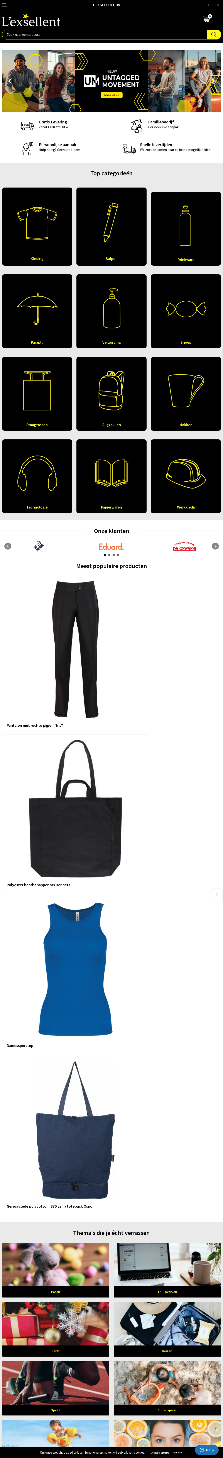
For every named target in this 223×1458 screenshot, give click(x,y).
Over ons (120, 1303)
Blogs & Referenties (129, 1309)
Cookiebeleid (12, 1383)
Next (213, 81)
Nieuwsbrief (123, 1316)
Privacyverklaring (15, 1377)
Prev (10, 81)
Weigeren (178, 1452)
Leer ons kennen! (111, 1276)
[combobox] (104, 34)
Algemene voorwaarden (19, 1370)
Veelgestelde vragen (129, 1323)
